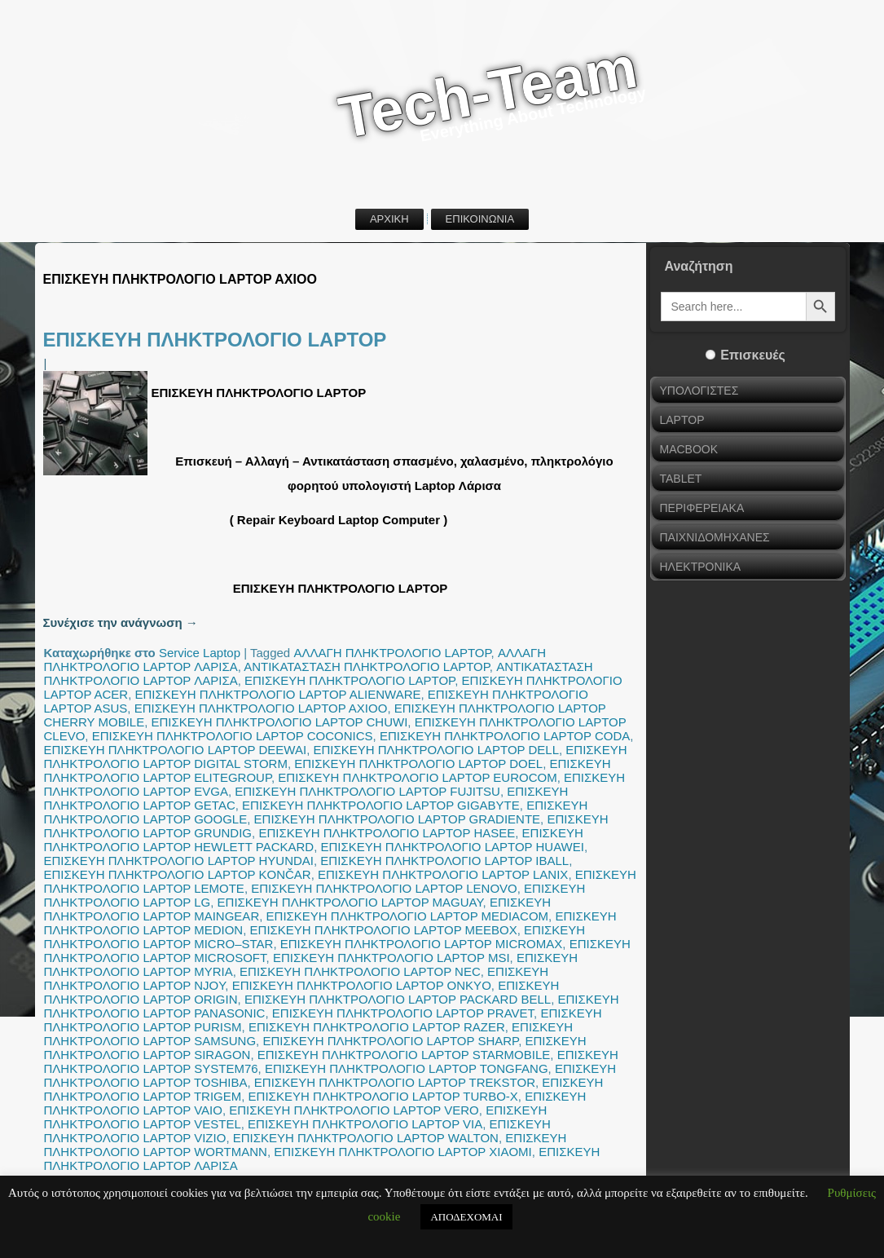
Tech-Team (488, 92)
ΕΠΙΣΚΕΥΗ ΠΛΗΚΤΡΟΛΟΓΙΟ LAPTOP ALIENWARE (278, 694)
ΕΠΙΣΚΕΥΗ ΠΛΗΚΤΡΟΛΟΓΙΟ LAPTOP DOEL (418, 763)
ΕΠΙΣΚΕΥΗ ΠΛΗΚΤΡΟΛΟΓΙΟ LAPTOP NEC (360, 971)
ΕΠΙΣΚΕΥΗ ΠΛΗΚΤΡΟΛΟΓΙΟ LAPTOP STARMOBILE (404, 1055)
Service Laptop (199, 653)
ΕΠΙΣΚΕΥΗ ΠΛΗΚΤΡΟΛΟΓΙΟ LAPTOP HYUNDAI (179, 860)
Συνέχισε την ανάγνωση (120, 622)
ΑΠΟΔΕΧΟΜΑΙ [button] (466, 1217)
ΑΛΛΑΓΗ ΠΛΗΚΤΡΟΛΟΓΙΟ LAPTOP (391, 653)
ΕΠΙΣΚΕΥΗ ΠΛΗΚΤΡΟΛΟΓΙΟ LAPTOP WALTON (366, 1138)
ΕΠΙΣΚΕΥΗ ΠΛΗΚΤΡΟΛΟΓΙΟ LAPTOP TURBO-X (383, 1096)
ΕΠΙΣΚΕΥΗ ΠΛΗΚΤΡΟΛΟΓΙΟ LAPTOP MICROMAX (421, 944)
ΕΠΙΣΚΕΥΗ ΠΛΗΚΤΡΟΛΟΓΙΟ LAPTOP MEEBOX (383, 930)
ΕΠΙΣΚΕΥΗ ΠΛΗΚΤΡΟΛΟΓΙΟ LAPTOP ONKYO (361, 985)
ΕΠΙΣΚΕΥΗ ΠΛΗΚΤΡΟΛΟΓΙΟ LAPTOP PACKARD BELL (397, 999)
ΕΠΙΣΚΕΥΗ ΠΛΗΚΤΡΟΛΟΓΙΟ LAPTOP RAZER (376, 1027)
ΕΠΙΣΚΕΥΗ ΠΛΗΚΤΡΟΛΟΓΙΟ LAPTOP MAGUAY (350, 902)
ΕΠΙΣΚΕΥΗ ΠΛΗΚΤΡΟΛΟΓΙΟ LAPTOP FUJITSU (367, 791)
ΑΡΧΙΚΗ (389, 219)
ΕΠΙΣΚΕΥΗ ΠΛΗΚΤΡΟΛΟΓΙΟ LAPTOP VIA (365, 1124)
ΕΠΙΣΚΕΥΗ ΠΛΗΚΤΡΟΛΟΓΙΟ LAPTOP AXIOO (261, 708)
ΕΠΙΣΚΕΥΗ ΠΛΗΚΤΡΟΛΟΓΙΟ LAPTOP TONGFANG (406, 1068)
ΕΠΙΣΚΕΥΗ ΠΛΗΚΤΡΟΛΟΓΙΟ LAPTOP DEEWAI (175, 750)
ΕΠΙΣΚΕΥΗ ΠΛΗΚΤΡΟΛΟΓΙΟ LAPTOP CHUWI (280, 722)
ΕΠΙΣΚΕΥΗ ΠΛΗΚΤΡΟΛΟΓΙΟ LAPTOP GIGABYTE (381, 805)
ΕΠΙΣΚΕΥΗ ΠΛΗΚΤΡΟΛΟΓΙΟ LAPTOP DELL (436, 750)
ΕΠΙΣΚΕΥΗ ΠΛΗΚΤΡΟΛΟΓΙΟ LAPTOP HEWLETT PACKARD (313, 840)
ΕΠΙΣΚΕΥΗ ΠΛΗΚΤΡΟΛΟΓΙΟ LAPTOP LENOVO (384, 888)
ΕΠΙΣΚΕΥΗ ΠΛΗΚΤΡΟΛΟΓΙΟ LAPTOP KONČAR (177, 874)
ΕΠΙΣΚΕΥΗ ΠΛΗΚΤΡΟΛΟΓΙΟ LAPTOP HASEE (386, 833)
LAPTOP (682, 419)
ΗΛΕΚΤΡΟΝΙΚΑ (700, 566)
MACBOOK (689, 449)
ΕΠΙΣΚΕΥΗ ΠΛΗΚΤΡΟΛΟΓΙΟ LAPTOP (215, 340)
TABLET (681, 478)
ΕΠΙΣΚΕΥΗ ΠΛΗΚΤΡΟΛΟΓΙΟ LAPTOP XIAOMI (403, 1152)
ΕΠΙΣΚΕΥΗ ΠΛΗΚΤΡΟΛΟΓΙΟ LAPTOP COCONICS (232, 736)
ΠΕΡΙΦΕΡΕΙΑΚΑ (702, 507)
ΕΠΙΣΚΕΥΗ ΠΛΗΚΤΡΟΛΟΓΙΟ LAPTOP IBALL (444, 860)
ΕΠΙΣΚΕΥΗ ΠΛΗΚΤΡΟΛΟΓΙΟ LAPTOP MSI (391, 957)
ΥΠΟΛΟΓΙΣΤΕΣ (699, 390)
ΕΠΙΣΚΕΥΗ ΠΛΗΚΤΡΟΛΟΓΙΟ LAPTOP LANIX (443, 874)
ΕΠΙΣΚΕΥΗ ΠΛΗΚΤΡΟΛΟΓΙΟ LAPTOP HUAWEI (452, 847)
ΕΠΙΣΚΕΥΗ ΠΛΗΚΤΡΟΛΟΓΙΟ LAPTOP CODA (505, 736)
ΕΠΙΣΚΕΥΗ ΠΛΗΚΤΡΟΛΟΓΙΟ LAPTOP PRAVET (403, 1013)
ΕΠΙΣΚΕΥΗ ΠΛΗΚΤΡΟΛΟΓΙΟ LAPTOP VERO (354, 1110)
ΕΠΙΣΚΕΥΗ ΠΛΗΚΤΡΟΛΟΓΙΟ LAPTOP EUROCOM (417, 777)
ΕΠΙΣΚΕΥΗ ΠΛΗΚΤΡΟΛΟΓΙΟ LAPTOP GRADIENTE (397, 819)
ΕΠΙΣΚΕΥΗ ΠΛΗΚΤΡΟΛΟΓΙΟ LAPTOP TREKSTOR (394, 1082)
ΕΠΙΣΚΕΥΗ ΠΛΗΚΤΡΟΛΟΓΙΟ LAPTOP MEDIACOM (407, 916)
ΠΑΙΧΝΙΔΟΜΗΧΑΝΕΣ (715, 537)
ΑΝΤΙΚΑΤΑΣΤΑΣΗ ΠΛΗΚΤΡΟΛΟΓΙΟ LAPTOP (367, 666)
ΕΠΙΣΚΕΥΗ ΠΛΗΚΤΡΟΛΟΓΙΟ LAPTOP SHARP (390, 1041)
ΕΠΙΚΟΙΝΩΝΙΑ (480, 219)
